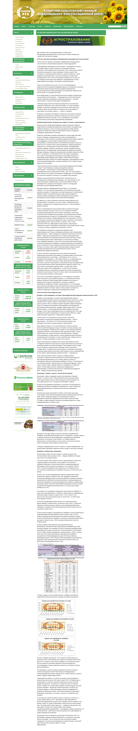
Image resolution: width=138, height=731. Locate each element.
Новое (17, 167)
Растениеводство (19, 43)
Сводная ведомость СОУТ (22, 118)
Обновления (57, 26)
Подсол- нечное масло (17, 297)
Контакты (79, 26)
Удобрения (18, 49)
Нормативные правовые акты (23, 152)
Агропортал (18, 116)
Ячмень (17, 257)
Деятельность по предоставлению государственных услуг (21, 156)
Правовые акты (19, 97)
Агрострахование (19, 180)
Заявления (18, 82)
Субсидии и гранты (20, 137)
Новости (17, 150)
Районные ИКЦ (69, 26)
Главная (16, 26)
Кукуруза (17, 261)
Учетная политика (20, 120)
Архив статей (18, 139)
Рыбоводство (18, 41)
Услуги (40, 26)
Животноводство (19, 37)
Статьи (17, 69)
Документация (19, 67)
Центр (24, 26)
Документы (18, 169)
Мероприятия (18, 103)
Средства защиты (20, 47)
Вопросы (48, 26)
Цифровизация (19, 56)
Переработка (18, 53)
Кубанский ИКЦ (19, 112)
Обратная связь (19, 84)
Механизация (18, 51)
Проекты (17, 78)
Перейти (29, 197)
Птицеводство (19, 39)
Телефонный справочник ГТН (23, 148)
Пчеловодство (19, 45)
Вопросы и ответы (20, 171)
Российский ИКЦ (19, 114)
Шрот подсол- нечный (17, 326)
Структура (31, 26)
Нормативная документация (22, 80)
